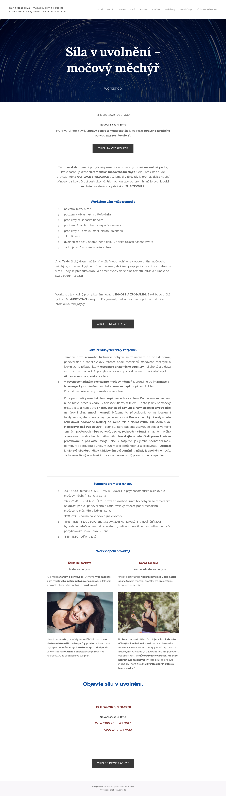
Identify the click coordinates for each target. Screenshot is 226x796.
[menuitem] (94, 9)
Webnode (121, 790)
